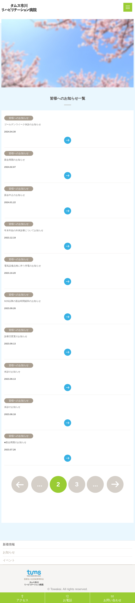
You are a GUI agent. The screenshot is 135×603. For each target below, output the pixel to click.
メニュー (129, 7)
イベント (9, 560)
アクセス (22, 600)
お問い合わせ (112, 600)
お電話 (67, 600)
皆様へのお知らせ (19, 118)
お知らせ (9, 552)
